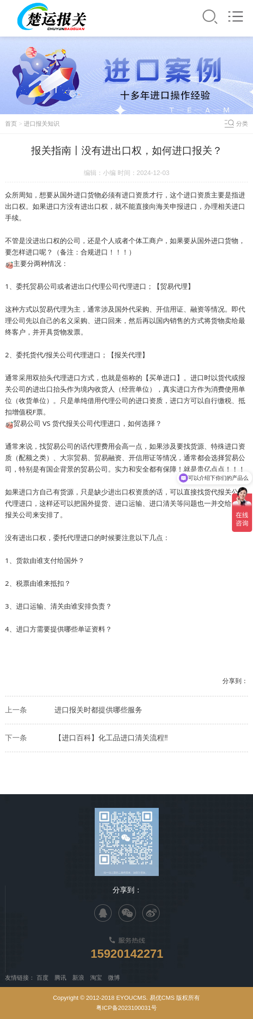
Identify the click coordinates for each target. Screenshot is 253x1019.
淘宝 (96, 977)
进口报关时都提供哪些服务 (98, 710)
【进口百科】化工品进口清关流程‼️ (111, 738)
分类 (242, 123)
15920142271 (127, 954)
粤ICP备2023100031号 (126, 1007)
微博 (114, 977)
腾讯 (60, 977)
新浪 (78, 977)
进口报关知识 (41, 123)
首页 (11, 123)
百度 (42, 977)
